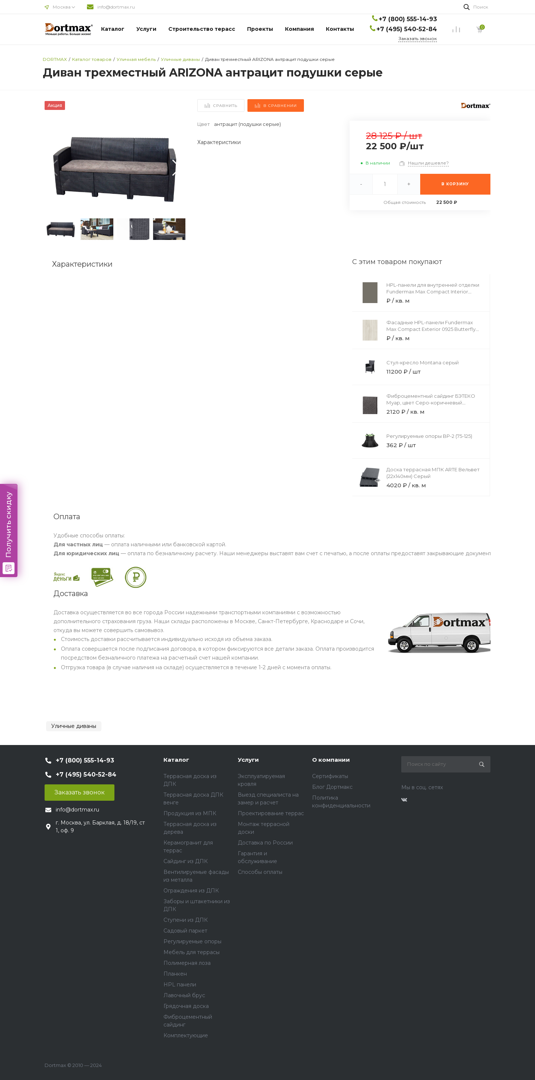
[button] (177, 168)
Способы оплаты (260, 872)
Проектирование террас (271, 813)
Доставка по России (265, 842)
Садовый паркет (185, 930)
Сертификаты (330, 776)
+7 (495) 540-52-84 (406, 29)
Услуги (146, 29)
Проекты (260, 29)
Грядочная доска (186, 1006)
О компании (331, 759)
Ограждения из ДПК (191, 890)
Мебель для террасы (191, 952)
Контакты (340, 29)
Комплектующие (185, 1035)
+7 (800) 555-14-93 (408, 19)
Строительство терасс (201, 29)
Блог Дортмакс (332, 787)
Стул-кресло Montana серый (422, 362)
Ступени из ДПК (185, 920)
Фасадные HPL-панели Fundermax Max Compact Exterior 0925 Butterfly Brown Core (431, 329)
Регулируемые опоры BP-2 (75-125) (429, 436)
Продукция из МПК (189, 813)
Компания (299, 29)
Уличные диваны (73, 726)
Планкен (175, 973)
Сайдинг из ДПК (185, 861)
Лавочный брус (184, 995)
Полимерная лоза (187, 963)
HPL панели (179, 984)
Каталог (112, 29)
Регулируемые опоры (192, 941)
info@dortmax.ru (116, 7)
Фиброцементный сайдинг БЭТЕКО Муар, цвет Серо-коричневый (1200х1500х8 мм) (430, 402)
